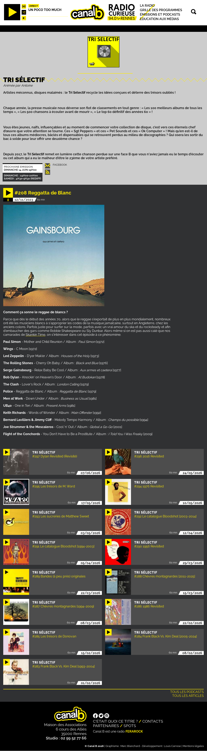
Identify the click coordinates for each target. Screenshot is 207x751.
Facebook (60, 164)
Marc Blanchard (130, 746)
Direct (34, 6)
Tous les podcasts (187, 692)
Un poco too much (44, 10)
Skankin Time (35, 335)
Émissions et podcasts (160, 14)
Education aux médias (159, 19)
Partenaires (106, 725)
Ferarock (134, 731)
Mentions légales (193, 746)
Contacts (152, 721)
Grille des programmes (161, 10)
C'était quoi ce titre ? (115, 721)
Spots (130, 725)
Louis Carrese (172, 746)
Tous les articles (188, 696)
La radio (147, 6)
